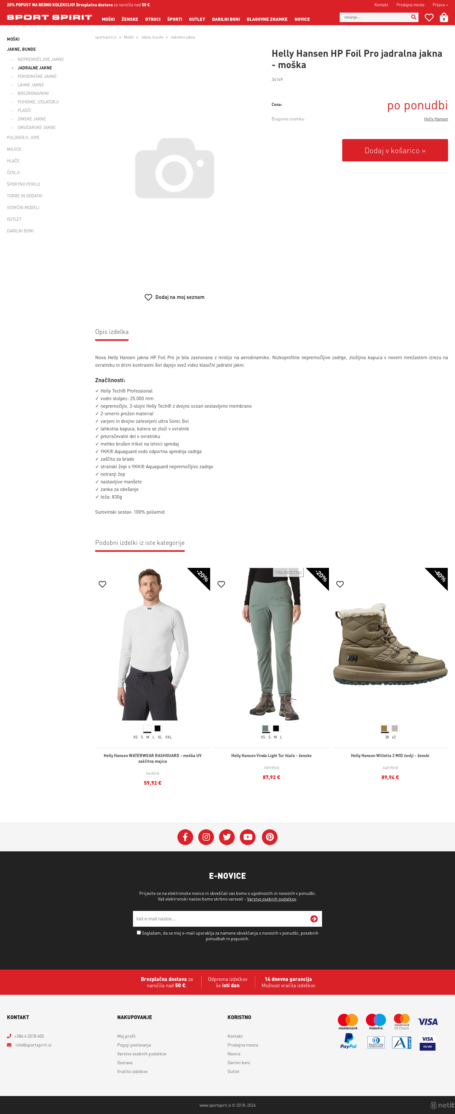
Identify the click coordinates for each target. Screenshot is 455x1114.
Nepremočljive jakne (41, 59)
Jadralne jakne (35, 67)
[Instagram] (206, 837)
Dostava (124, 1062)
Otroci (152, 19)
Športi (174, 19)
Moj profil (126, 1036)
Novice (302, 19)
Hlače (13, 160)
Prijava (440, 4)
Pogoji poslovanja (134, 1044)
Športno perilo (23, 184)
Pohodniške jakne (37, 76)
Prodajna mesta (410, 4)
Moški (108, 19)
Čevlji (13, 172)
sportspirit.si (106, 37)
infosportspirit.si (33, 1044)
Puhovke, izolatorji (38, 101)
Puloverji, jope (23, 137)
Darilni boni (226, 19)
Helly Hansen (436, 118)
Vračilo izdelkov (132, 1071)
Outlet (197, 19)
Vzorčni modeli (23, 207)
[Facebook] (185, 837)
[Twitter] (227, 837)
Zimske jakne (32, 118)
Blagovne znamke (267, 19)
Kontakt (381, 4)
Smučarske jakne (37, 127)
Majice (14, 149)
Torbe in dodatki (25, 195)
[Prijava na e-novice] (314, 919)
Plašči (24, 110)
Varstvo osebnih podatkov (271, 898)
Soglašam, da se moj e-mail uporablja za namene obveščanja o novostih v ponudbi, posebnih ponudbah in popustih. (230, 935)
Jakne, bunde (21, 49)
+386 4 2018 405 (29, 1036)
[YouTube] (248, 837)
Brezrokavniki (33, 93)
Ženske (130, 19)
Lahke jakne (31, 84)
